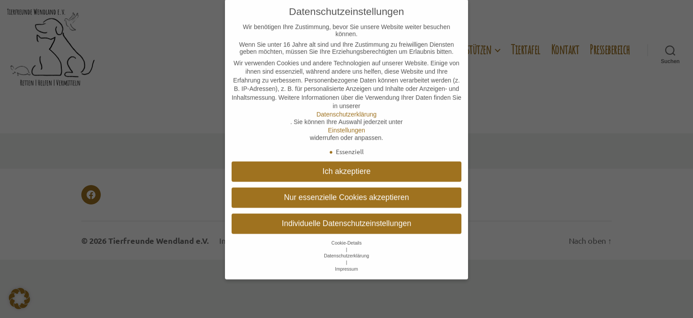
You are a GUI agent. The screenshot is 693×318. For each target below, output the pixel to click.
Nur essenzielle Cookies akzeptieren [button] (346, 186)
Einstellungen (346, 119)
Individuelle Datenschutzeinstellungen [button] (346, 212)
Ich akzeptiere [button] (347, 160)
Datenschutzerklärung (346, 103)
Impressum (346, 258)
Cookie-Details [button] (346, 232)
